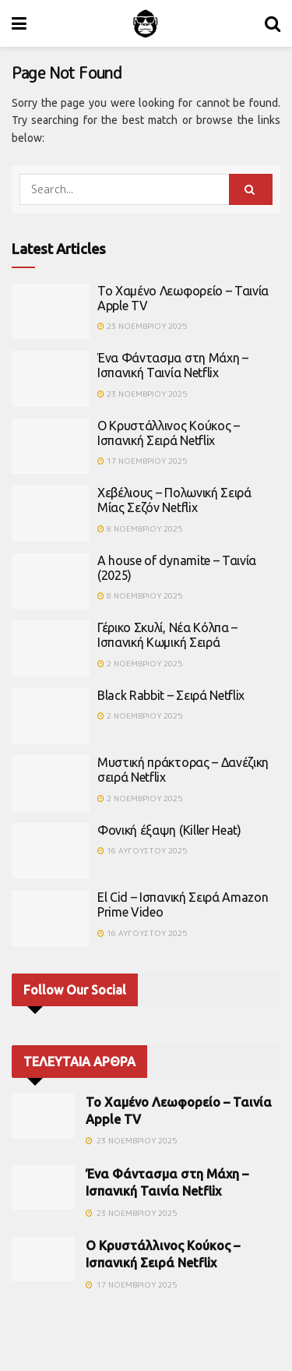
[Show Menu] (19, 23)
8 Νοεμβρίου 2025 (139, 528)
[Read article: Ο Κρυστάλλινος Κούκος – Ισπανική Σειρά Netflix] (51, 447)
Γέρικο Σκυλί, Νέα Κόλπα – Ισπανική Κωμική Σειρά (167, 634)
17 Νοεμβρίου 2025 (142, 460)
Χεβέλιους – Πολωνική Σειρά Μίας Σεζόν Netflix (174, 500)
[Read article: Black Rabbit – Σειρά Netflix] (51, 716)
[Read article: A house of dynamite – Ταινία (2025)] (51, 581)
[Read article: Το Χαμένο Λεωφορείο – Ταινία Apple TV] (51, 312)
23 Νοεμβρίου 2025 (142, 325)
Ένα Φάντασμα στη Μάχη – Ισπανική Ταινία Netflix (172, 365)
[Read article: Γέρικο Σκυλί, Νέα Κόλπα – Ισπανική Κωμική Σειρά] (51, 648)
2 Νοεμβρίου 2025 (139, 663)
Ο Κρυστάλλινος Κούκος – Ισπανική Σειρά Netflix (168, 433)
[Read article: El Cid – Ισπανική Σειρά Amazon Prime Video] (51, 918)
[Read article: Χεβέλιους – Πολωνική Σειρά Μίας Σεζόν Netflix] (51, 514)
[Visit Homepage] (145, 23)
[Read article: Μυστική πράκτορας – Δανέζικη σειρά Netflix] (51, 783)
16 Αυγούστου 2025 (142, 850)
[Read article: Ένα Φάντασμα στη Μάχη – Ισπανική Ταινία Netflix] (51, 379)
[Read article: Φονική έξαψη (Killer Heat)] (51, 851)
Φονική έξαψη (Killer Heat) (169, 830)
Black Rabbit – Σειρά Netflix (171, 695)
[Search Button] (272, 23)
